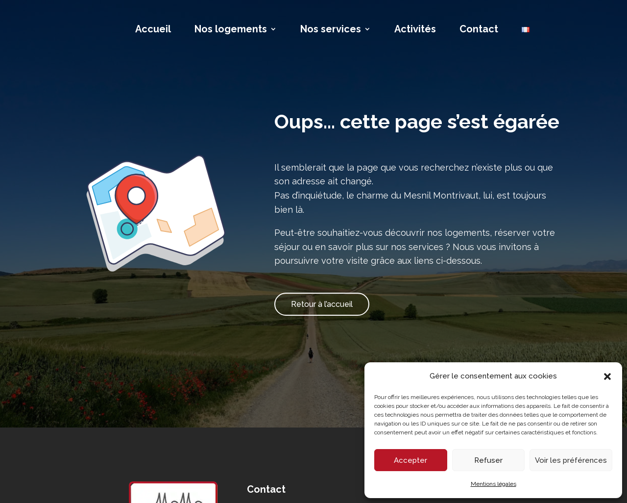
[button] (607, 376)
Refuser (488, 460)
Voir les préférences (571, 460)
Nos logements (230, 30)
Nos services (330, 30)
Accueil (153, 30)
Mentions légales (493, 483)
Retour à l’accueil (322, 304)
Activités (415, 30)
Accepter (410, 460)
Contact (478, 30)
